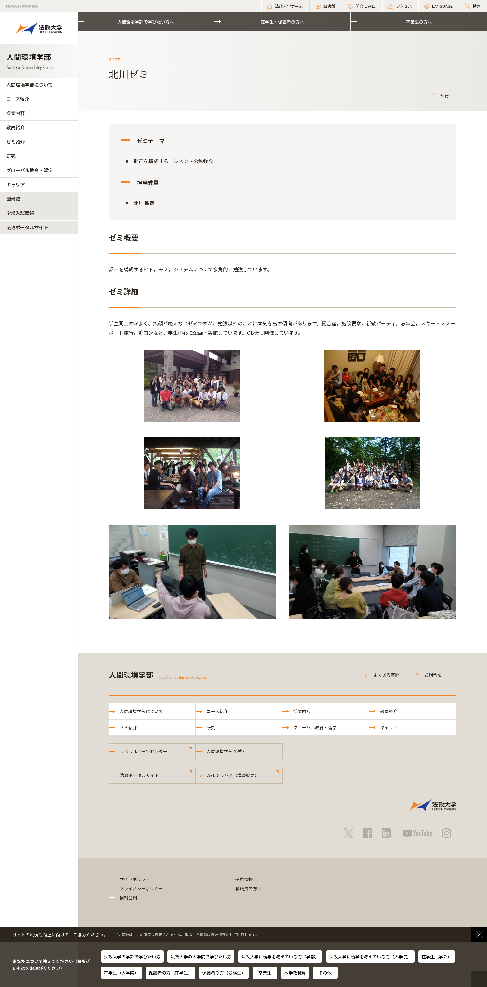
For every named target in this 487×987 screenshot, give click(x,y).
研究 (11, 156)
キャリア (15, 184)
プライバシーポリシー (141, 888)
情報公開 (128, 898)
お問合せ (433, 675)
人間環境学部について (29, 84)
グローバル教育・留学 (29, 170)
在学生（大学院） (121, 973)
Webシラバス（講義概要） (233, 775)
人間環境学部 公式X (226, 751)
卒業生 (264, 973)
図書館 (13, 198)
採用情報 (244, 879)
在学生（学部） (436, 957)
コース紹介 (17, 99)
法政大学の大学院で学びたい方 (201, 957)
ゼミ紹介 (15, 141)
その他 (325, 973)
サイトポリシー (135, 879)
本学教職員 (295, 973)
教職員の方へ (248, 888)
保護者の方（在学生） (170, 973)
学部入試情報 (20, 213)
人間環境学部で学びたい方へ (145, 22)
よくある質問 (386, 675)
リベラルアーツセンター (143, 751)
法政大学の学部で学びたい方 (132, 957)
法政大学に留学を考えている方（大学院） (370, 957)
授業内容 (15, 113)
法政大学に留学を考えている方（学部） (280, 957)
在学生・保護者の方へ (282, 22)
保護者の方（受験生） (224, 973)
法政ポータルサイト (27, 227)
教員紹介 (15, 127)
